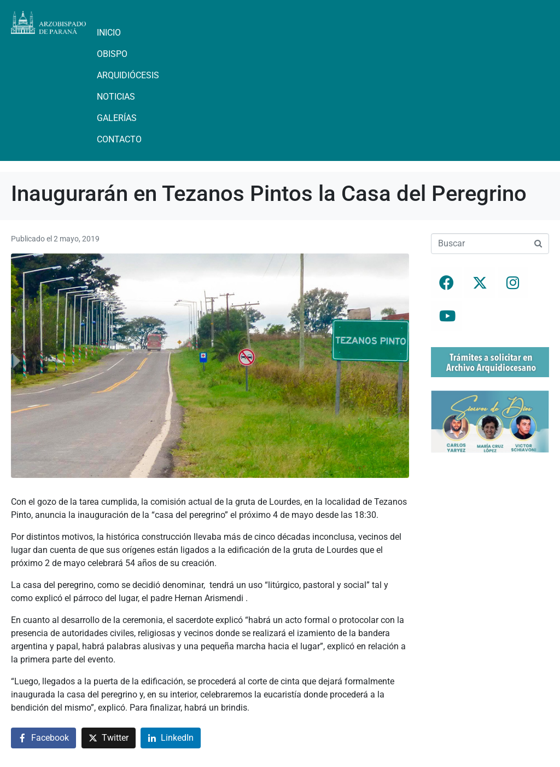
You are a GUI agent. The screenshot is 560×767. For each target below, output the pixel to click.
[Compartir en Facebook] (43, 738)
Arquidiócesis (128, 75)
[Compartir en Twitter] (108, 738)
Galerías (117, 118)
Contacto (119, 139)
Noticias (116, 96)
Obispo (112, 54)
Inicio (109, 32)
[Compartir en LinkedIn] (171, 738)
